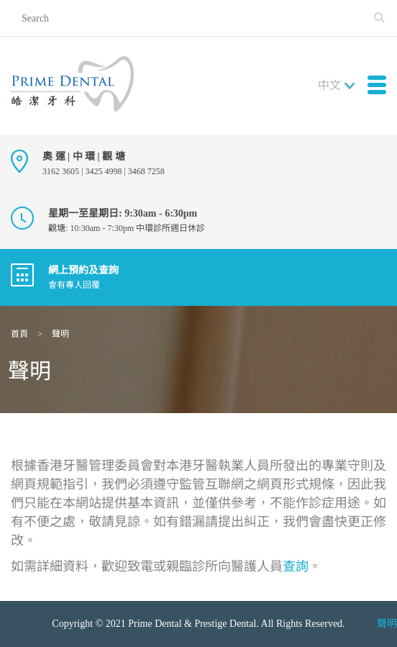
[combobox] (339, 85)
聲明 (387, 623)
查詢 (296, 566)
